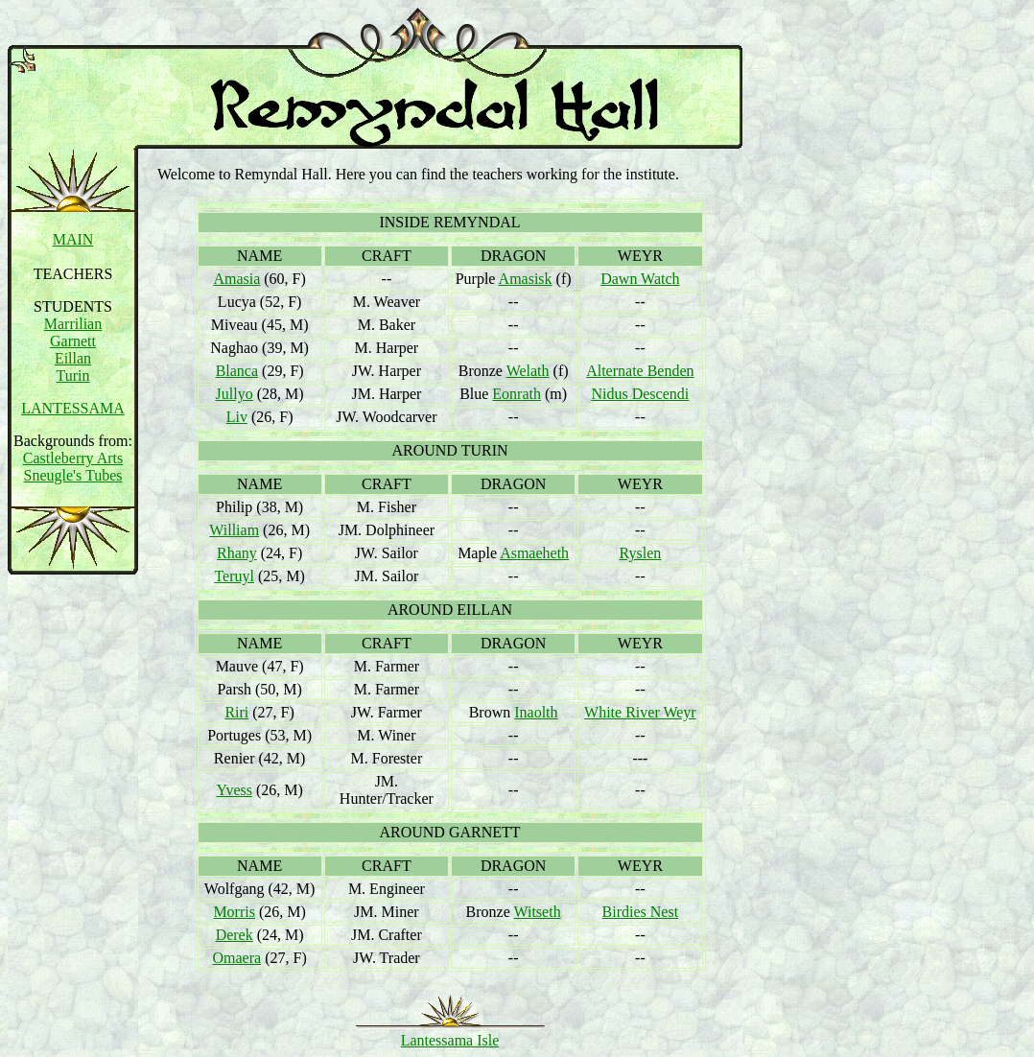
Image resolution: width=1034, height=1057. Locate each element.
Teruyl (234, 576)
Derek (234, 935)
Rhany (237, 553)
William (234, 530)
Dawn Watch (639, 278)
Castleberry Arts (73, 458)
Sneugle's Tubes (73, 475)
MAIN (73, 239)
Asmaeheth (534, 553)
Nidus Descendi (640, 394)
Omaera (237, 958)
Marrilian (73, 324)
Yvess (234, 790)
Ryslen (640, 553)
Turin (73, 375)
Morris (234, 912)
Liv (236, 417)
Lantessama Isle (450, 1040)
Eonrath (516, 394)
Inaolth (535, 712)
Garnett (73, 341)
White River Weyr (640, 712)
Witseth (537, 912)
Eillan (73, 358)
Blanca (237, 371)
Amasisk (525, 278)
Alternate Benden (639, 371)
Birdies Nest (640, 912)
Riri (236, 712)
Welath (528, 371)
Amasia (236, 278)
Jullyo (234, 394)
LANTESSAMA (73, 408)
